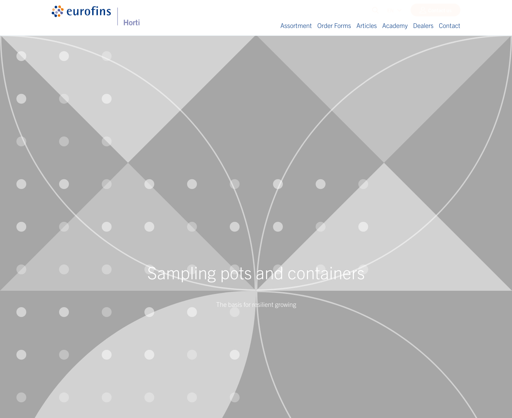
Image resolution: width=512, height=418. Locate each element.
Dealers (423, 25)
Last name (63, 169)
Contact (449, 25)
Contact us (439, 12)
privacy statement (130, 241)
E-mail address (67, 202)
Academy (395, 25)
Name (58, 136)
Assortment (296, 25)
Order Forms (334, 25)
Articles (366, 25)
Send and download (86, 261)
